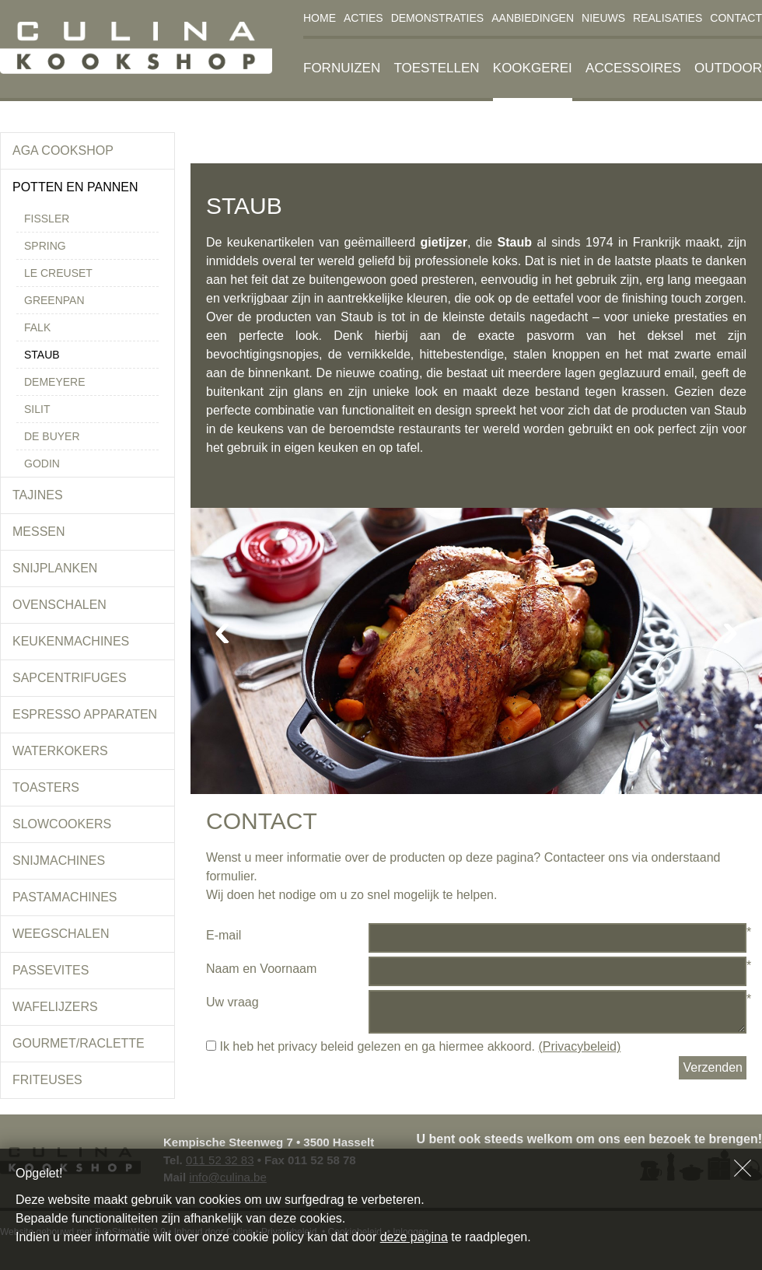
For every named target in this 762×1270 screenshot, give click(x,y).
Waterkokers (60, 750)
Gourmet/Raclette (78, 1043)
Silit (37, 409)
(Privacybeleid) (579, 1046)
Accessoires (633, 68)
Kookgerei (532, 68)
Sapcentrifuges (69, 677)
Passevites (50, 970)
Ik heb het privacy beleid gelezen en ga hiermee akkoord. (413, 1046)
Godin (42, 463)
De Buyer (52, 436)
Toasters (45, 787)
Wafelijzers (55, 1006)
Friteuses (47, 1079)
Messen (38, 531)
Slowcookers (61, 824)
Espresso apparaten (84, 714)
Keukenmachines (70, 641)
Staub (42, 354)
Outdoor (728, 68)
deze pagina (414, 1237)
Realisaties (667, 18)
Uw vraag (232, 1002)
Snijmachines (58, 860)
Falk (37, 327)
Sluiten (742, 1168)
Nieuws (603, 18)
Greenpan (54, 300)
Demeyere (55, 382)
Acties (363, 18)
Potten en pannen (75, 187)
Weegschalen (60, 933)
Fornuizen (341, 68)
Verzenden (713, 1067)
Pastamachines (64, 897)
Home (319, 18)
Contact (736, 18)
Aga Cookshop (63, 150)
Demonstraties (437, 18)
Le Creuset (58, 273)
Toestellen (436, 68)
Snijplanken (54, 568)
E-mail (223, 935)
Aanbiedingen (532, 18)
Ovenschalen (59, 604)
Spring (45, 246)
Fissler (46, 218)
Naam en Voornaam (261, 968)
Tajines (37, 495)
